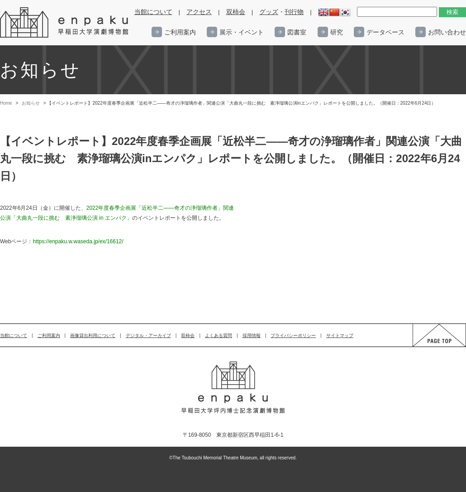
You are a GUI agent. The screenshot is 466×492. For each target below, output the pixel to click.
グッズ (268, 12)
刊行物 (294, 12)
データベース (385, 32)
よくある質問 (218, 335)
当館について (153, 12)
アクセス (199, 12)
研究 (336, 32)
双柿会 (235, 12)
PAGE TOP (431, 346)
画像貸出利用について (92, 335)
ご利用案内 (180, 32)
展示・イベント (241, 32)
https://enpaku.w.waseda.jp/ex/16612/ (78, 241)
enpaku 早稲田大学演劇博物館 (64, 23)
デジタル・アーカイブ (148, 335)
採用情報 (252, 335)
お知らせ (31, 103)
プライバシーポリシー (293, 335)
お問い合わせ (447, 32)
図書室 (296, 32)
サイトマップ (339, 335)
